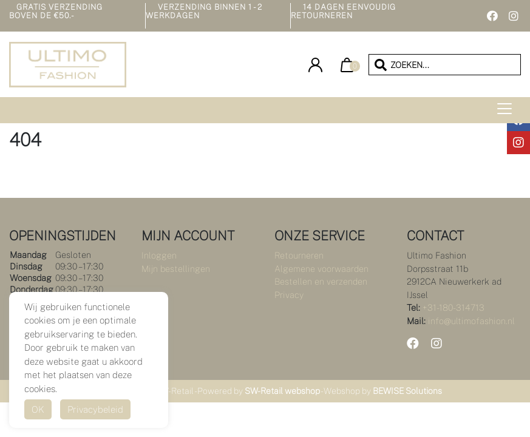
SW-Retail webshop (282, 391)
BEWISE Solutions (407, 391)
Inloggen (159, 255)
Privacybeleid (95, 409)
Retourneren (299, 255)
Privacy (289, 295)
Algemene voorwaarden (321, 268)
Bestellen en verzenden (320, 281)
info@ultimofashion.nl (471, 321)
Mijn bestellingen (175, 268)
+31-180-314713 (453, 307)
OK (38, 409)
